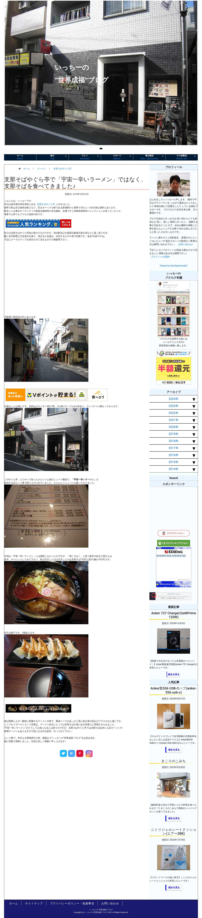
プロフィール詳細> (160, 256)
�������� (183, 580)
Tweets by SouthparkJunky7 (174, 265)
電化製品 (149, 157)
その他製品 (181, 157)
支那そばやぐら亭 (46, 204)
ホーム (20, 157)
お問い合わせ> (185, 244)
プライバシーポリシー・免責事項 (72, 903)
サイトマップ (34, 903)
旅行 (52, 157)
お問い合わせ (110, 903)
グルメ (84, 157)
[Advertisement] (76, 785)
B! (71, 753)
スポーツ (117, 157)
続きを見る (173, 674)
